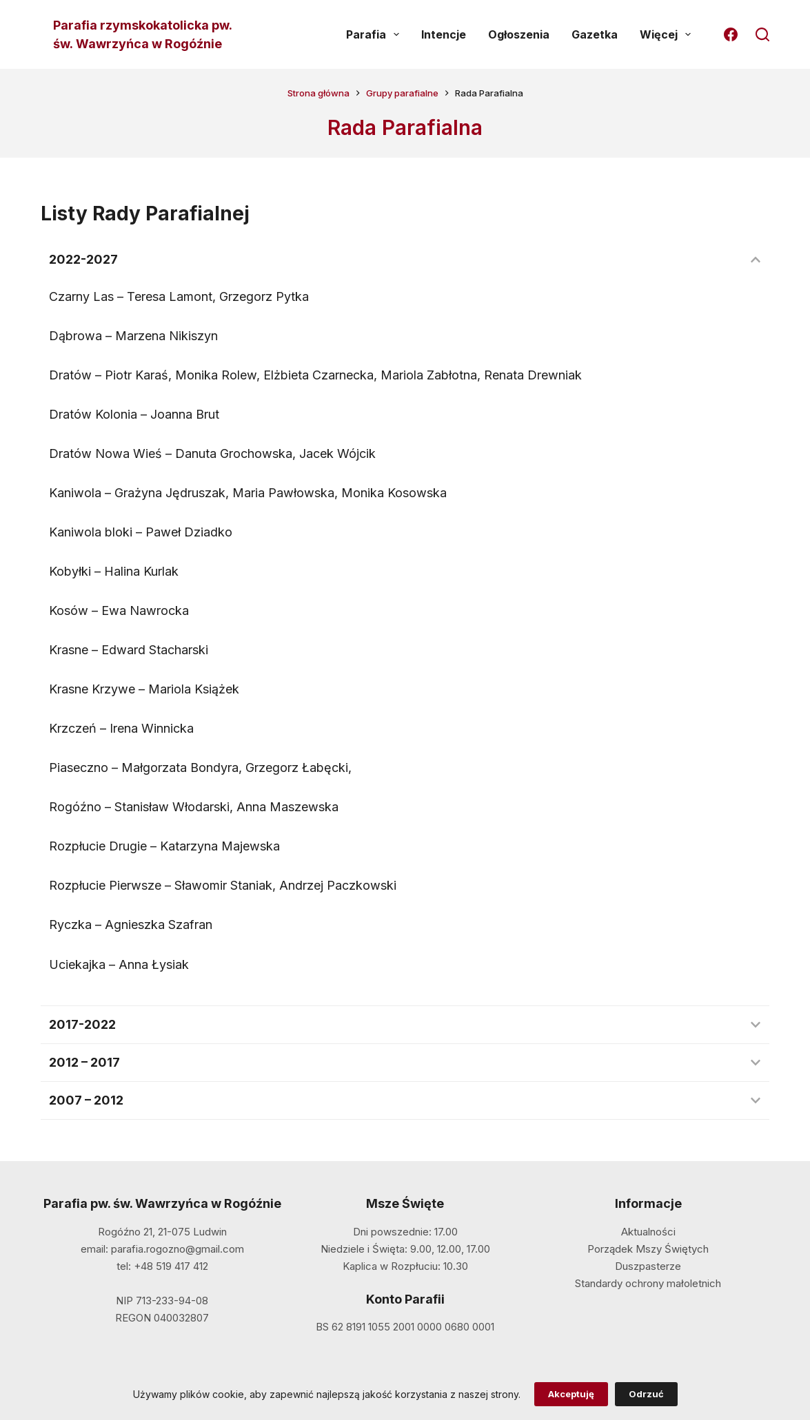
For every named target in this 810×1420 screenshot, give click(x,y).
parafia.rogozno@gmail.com (177, 1248)
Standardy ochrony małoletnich (648, 1283)
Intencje (443, 34)
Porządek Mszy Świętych (648, 1248)
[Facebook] (731, 34)
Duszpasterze (648, 1266)
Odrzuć (646, 1393)
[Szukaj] (762, 34)
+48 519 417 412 (171, 1266)
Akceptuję (571, 1393)
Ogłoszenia (518, 34)
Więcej (668, 34)
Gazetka (594, 34)
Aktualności (648, 1231)
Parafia (375, 34)
